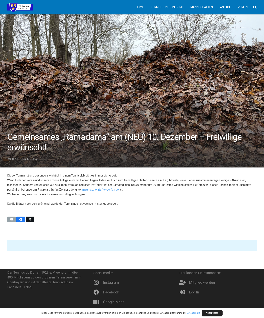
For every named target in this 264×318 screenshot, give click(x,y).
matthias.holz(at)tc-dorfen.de (100, 189)
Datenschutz (193, 313)
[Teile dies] (20, 219)
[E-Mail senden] (11, 219)
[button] (254, 7)
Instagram (111, 282)
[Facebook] (98, 292)
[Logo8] (20, 7)
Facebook (111, 292)
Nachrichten (30, 159)
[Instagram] (98, 282)
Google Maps (113, 302)
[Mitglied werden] (184, 282)
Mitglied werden (202, 282)
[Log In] (184, 292)
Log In (194, 292)
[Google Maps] (98, 302)
